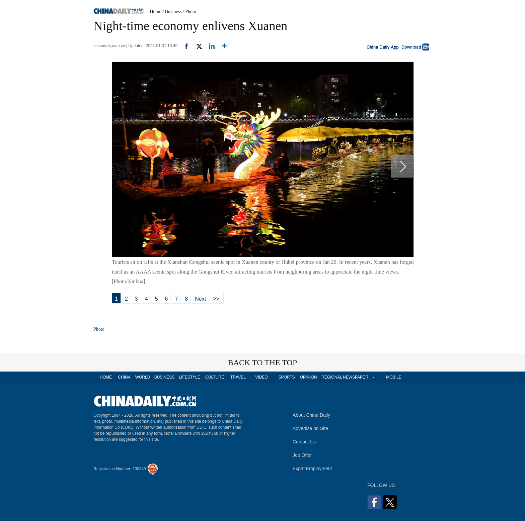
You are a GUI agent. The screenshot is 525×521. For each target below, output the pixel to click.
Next (200, 299)
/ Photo (189, 11)
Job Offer (302, 455)
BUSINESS (164, 377)
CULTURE (214, 377)
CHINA (124, 377)
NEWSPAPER (355, 377)
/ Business (171, 11)
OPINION (308, 377)
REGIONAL (331, 377)
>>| (217, 299)
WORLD (142, 377)
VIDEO (261, 377)
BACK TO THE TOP (262, 362)
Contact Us (304, 441)
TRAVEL (238, 377)
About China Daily (311, 415)
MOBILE (393, 377)
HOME (106, 377)
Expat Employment (312, 468)
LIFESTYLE (189, 377)
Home (155, 11)
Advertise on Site (310, 428)
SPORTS (286, 377)
